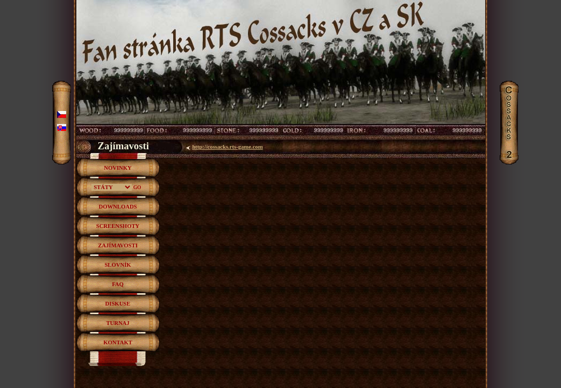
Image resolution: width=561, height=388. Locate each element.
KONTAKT (117, 342)
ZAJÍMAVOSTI (118, 245)
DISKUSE (118, 304)
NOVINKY (118, 168)
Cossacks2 (510, 86)
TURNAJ (117, 323)
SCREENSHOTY (118, 226)
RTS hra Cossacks (280, 13)
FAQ (118, 284)
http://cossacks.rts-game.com (227, 147)
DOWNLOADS (117, 207)
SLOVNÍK (117, 265)
